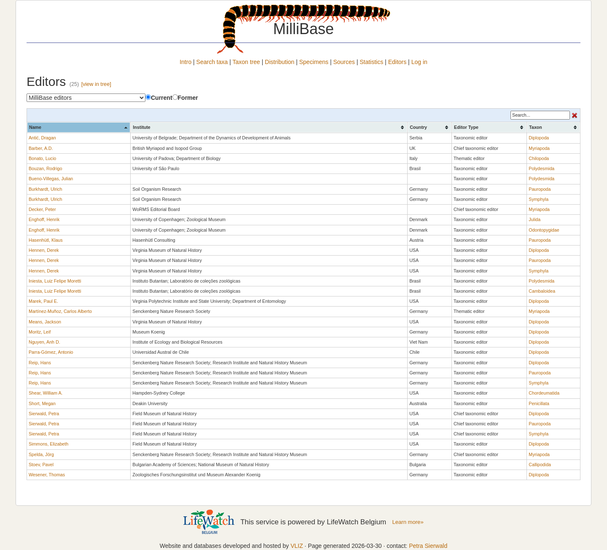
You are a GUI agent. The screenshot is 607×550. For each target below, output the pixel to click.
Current (158, 97)
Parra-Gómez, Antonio (51, 352)
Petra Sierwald (428, 545)
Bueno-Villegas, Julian (51, 178)
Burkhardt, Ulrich (45, 189)
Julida (534, 219)
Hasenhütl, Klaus (46, 240)
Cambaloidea (542, 291)
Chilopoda (539, 158)
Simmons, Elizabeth (48, 443)
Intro (185, 62)
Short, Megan (42, 403)
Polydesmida (541, 168)
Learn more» (408, 522)
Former (185, 97)
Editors (397, 62)
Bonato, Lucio (42, 158)
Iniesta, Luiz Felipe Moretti (55, 280)
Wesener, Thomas (47, 474)
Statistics (371, 62)
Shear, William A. (46, 392)
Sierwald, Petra (44, 413)
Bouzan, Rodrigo (45, 168)
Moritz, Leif (40, 331)
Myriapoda (539, 148)
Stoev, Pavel (41, 464)
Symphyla (538, 199)
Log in (419, 62)
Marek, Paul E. (43, 301)
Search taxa (212, 62)
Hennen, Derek (44, 250)
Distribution (279, 62)
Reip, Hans (40, 362)
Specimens (313, 62)
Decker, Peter (42, 209)
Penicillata (539, 403)
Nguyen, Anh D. (44, 341)
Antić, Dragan (42, 137)
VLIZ (296, 545)
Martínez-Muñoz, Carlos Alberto (60, 311)
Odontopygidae (544, 229)
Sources (344, 62)
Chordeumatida (544, 392)
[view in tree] (96, 84)
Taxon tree (246, 62)
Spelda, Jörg (41, 454)
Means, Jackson (45, 321)
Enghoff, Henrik (44, 219)
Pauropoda (540, 189)
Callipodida (540, 464)
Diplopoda (539, 137)
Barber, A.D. (41, 148)
